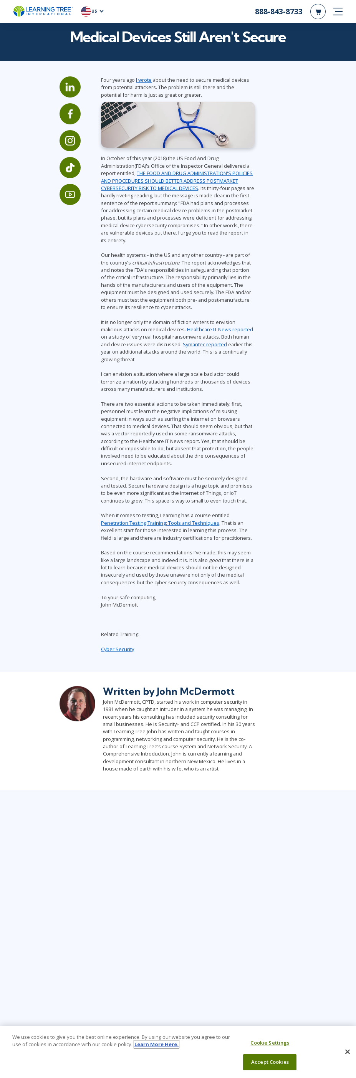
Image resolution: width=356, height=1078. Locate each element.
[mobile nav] (338, 11)
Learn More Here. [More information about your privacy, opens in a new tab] (156, 1044)
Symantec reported (110, 356)
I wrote (131, 106)
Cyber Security (104, 638)
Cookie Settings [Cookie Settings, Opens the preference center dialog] (269, 1042)
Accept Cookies (270, 1061)
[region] (178, 1052)
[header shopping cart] (318, 11)
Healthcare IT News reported (167, 341)
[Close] (347, 1051)
